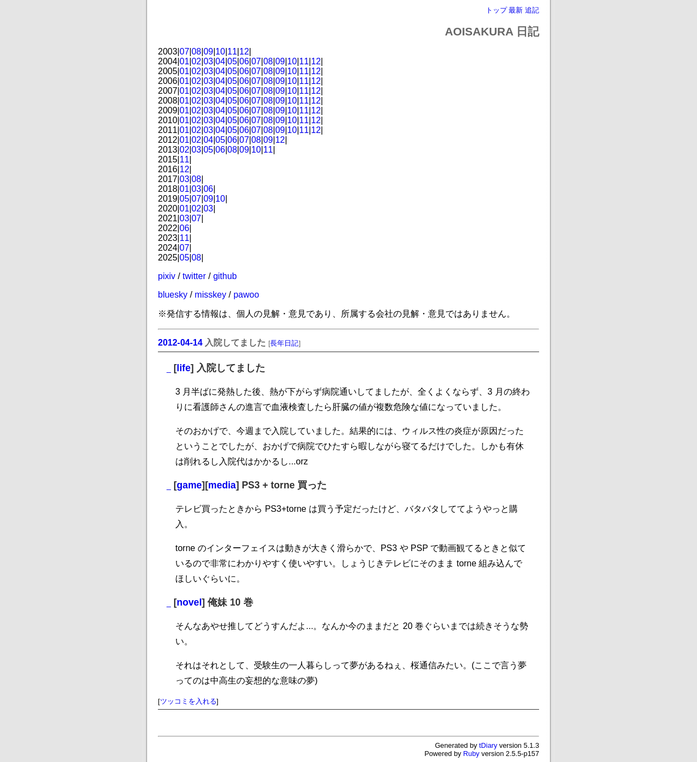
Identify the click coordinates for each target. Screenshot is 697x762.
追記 (532, 10)
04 (220, 61)
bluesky (172, 294)
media (222, 485)
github (225, 276)
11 (232, 51)
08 (196, 51)
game (189, 485)
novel (189, 602)
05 (232, 61)
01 (184, 61)
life (184, 367)
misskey (211, 294)
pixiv (166, 276)
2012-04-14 (180, 342)
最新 (516, 10)
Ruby (471, 753)
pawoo (246, 294)
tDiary (488, 745)
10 (220, 51)
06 (244, 61)
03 (208, 61)
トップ (496, 10)
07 (184, 51)
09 (208, 51)
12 (244, 51)
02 (196, 61)
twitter (194, 276)
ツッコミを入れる (188, 701)
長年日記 (284, 343)
